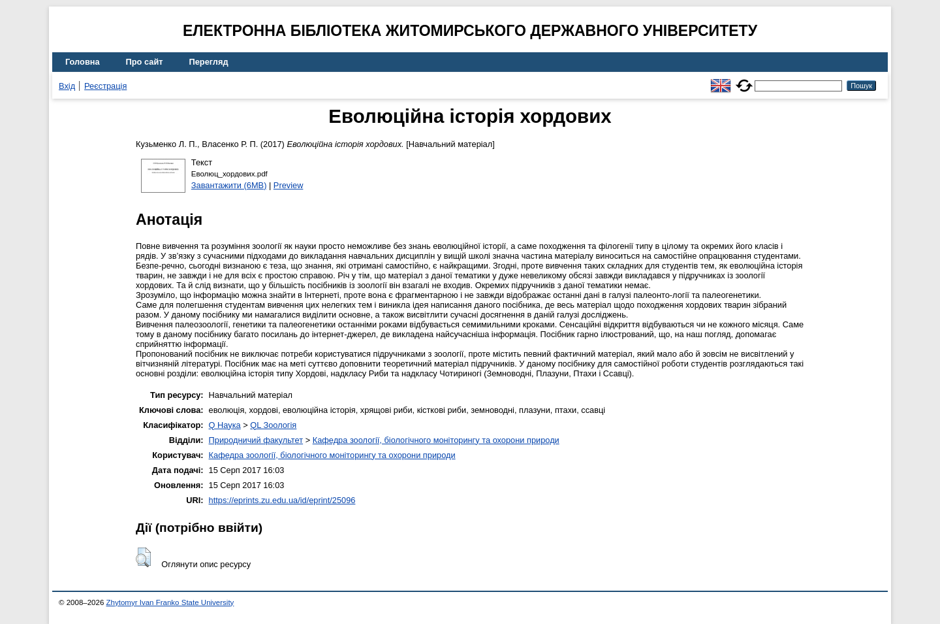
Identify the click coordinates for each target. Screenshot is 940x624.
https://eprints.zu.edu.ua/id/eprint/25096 (282, 500)
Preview (289, 185)
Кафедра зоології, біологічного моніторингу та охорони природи (436, 440)
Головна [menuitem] (82, 62)
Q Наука (225, 425)
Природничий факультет (256, 440)
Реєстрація (105, 86)
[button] (143, 557)
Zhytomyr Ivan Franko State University (170, 602)
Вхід (67, 86)
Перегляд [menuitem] (208, 62)
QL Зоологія (273, 425)
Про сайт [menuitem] (144, 62)
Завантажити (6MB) (229, 185)
